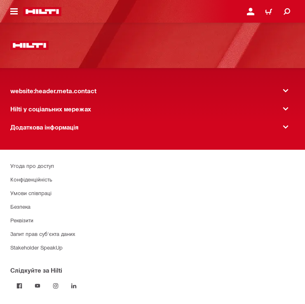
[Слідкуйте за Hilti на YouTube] (37, 286)
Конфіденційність (31, 179)
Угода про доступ (32, 166)
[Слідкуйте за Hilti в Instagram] (56, 286)
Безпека (20, 206)
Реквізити (21, 220)
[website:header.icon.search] (287, 11)
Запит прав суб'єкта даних (42, 234)
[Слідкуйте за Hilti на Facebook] (19, 286)
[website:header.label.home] (42, 11)
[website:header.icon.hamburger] (14, 11)
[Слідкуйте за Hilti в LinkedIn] (74, 286)
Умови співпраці (31, 193)
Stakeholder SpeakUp (36, 247)
